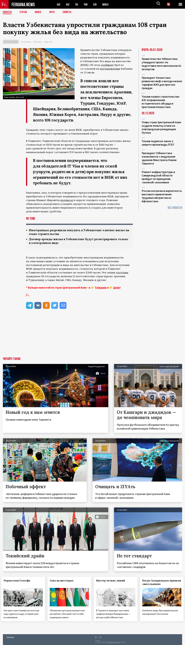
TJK (77, 4)
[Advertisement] (92, 336)
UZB (97, 4)
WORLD (107, 4)
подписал (66, 200)
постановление (110, 68)
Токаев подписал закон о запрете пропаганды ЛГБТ (158, 142)
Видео (39, 12)
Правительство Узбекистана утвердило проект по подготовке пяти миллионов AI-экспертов (162, 64)
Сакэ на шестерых (63, 581)
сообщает (107, 65)
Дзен (116, 288)
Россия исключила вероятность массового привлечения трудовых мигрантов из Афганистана (162, 196)
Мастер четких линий (112, 581)
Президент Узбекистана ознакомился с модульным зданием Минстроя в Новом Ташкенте (159, 158)
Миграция (37, 42)
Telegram (100, 288)
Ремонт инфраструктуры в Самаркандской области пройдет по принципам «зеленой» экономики (158, 177)
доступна (122, 273)
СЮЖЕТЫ (68, 12)
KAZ (59, 4)
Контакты (10, 636)
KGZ (68, 4)
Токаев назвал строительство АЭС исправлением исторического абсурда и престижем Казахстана (160, 102)
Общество (48, 42)
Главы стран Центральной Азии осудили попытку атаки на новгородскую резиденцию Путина (161, 127)
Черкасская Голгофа (18, 581)
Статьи (24, 12)
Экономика (26, 42)
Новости (7, 12)
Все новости (175, 208)
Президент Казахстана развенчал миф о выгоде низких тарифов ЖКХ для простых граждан (162, 83)
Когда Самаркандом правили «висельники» (159, 583)
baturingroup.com (114, 642)
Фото (53, 12)
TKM (87, 4)
